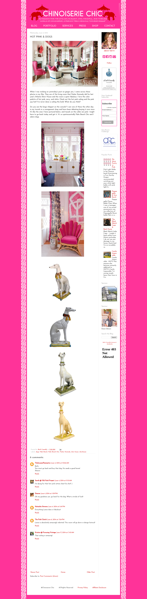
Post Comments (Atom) (49, 576)
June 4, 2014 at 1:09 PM (49, 493)
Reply (37, 474)
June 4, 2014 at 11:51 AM (63, 480)
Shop (95, 26)
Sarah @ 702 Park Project (44, 480)
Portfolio (49, 26)
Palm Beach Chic (53, 452)
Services (67, 26)
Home (63, 572)
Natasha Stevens (41, 506)
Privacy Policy (83, 587)
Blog (34, 26)
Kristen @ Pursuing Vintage (45, 532)
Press (82, 26)
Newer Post (35, 572)
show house (75, 452)
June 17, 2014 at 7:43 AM (65, 532)
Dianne (37, 493)
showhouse (82, 452)
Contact (109, 26)
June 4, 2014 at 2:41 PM (56, 506)
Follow (109, 63)
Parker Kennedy (65, 452)
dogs (37, 452)
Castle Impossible (114, 253)
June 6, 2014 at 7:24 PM (55, 519)
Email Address (107, 110)
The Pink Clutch (41, 519)
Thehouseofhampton (42, 463)
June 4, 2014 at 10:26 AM (60, 463)
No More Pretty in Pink (114, 163)
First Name (105, 116)
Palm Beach (43, 452)
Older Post (91, 572)
